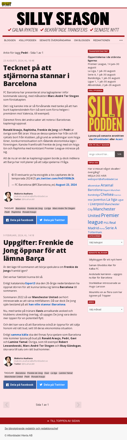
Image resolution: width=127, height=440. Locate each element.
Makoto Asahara (23, 193)
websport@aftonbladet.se (103, 179)
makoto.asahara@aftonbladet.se (31, 196)
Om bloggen (82, 40)
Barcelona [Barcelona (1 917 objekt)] (95, 190)
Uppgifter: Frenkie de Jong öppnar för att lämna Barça (38, 250)
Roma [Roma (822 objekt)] (102, 228)
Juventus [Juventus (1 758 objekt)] (99, 200)
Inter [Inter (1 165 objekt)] (90, 199)
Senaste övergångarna (55, 40)
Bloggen (10, 40)
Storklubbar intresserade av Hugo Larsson (105, 284)
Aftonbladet (101, 139)
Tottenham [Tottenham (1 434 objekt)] (95, 232)
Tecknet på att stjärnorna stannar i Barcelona (36, 75)
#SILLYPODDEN (27, 40)
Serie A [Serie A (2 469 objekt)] (111, 227)
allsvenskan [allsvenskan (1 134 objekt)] (94, 185)
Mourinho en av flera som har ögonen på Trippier (105, 293)
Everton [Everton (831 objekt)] (117, 195)
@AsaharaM (28, 199)
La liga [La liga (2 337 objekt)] (111, 199)
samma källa (19, 334)
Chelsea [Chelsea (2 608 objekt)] (107, 194)
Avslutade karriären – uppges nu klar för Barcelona (105, 275)
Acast (119, 139)
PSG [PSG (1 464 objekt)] (106, 223)
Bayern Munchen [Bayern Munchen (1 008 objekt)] (111, 190)
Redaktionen (101, 40)
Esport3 (30, 283)
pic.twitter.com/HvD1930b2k (55, 178)
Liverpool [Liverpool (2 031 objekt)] (97, 204)
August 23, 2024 (66, 184)
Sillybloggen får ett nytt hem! (105, 259)
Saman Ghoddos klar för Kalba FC (102, 266)
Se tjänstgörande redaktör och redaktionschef (31, 428)
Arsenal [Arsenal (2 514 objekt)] (107, 185)
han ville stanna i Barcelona (47, 304)
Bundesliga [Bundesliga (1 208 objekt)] (94, 194)
